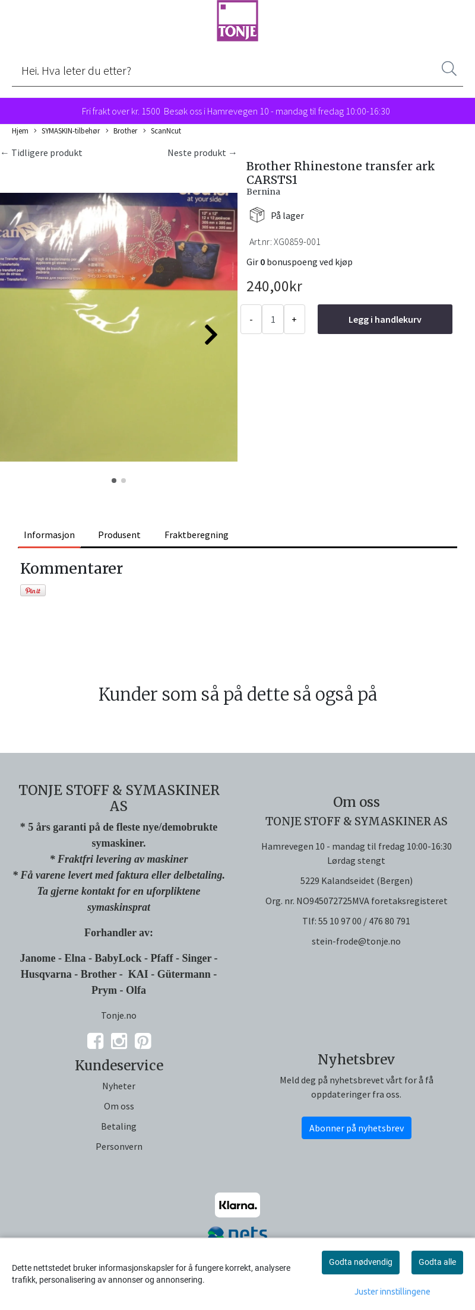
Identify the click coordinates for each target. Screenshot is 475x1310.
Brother (121, 131)
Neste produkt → (202, 152)
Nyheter (118, 1086)
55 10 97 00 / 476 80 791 (364, 921)
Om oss (119, 1106)
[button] (114, 480)
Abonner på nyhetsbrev (356, 1128)
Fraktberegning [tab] (196, 534)
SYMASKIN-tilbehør (67, 131)
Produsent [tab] (119, 534)
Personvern (119, 1146)
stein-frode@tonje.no (356, 941)
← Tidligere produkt (41, 152)
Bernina (263, 191)
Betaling (119, 1126)
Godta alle (437, 1262)
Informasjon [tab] (49, 534)
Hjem (20, 130)
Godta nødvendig (360, 1262)
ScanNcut (162, 131)
